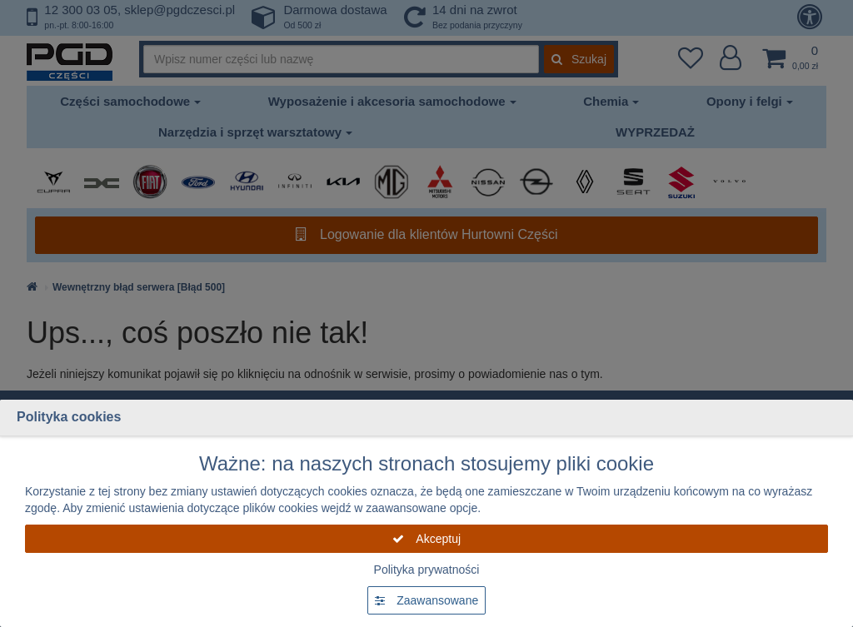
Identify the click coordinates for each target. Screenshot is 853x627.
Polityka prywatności (427, 569)
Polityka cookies (69, 417)
